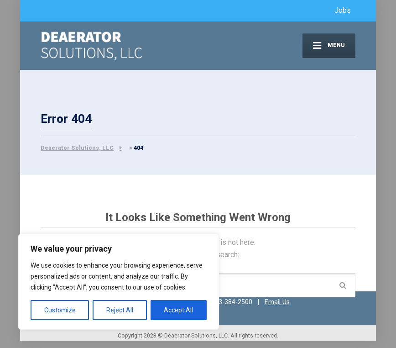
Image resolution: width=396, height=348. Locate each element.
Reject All (119, 310)
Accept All (178, 310)
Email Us (277, 302)
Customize (60, 310)
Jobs (342, 10)
